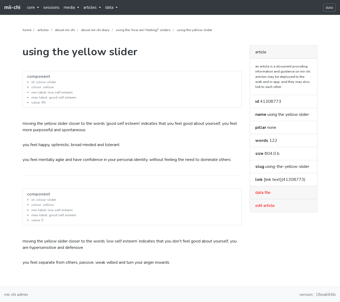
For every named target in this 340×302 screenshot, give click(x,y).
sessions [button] (51, 7)
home (27, 30)
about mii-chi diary (95, 30)
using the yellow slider (194, 30)
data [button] (109, 7)
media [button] (70, 7)
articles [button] (90, 7)
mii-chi (12, 7)
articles (43, 30)
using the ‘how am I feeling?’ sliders (143, 30)
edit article (265, 206)
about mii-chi (65, 30)
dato (329, 7)
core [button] (31, 7)
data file (262, 192)
